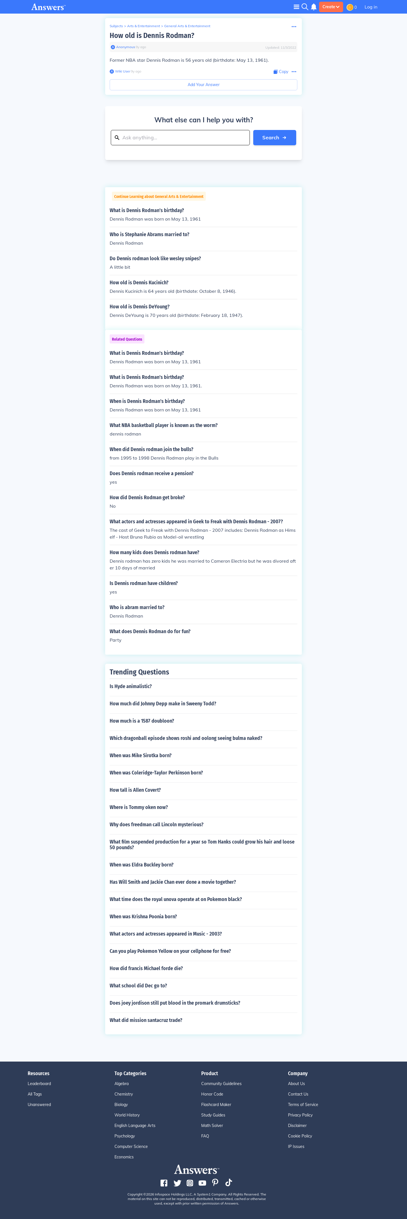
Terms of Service (303, 1104)
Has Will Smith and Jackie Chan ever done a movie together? (173, 882)
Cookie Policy (300, 1136)
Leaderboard (39, 1083)
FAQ (205, 1136)
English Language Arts (134, 1125)
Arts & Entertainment (143, 26)
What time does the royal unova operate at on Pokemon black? (176, 899)
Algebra (121, 1083)
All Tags (35, 1094)
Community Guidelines (221, 1083)
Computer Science (131, 1146)
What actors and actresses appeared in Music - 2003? (166, 934)
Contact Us (298, 1094)
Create (331, 6)
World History (127, 1115)
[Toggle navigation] (296, 7)
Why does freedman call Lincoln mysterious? (157, 824)
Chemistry (123, 1094)
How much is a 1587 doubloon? (142, 721)
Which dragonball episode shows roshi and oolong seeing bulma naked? (186, 738)
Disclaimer (297, 1125)
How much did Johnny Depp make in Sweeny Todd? (163, 704)
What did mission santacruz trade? (146, 1020)
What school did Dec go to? (138, 986)
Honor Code (212, 1094)
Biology (121, 1104)
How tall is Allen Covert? (135, 790)
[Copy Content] (281, 72)
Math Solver (212, 1125)
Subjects (116, 26)
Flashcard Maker (216, 1104)
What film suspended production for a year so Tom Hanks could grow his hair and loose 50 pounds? (202, 845)
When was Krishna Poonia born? (143, 916)
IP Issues (296, 1146)
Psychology (124, 1136)
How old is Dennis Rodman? (152, 35)
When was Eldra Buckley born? (142, 865)
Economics (124, 1157)
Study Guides (213, 1115)
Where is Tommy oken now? (139, 807)
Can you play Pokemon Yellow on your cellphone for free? (170, 951)
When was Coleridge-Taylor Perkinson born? (156, 773)
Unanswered (39, 1104)
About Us (296, 1083)
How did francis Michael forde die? (146, 968)
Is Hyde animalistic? (131, 686)
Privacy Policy (300, 1115)
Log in (371, 7)
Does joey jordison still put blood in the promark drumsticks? (175, 1003)
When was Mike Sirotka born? (141, 755)
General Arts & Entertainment (187, 26)
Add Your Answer (204, 84)
